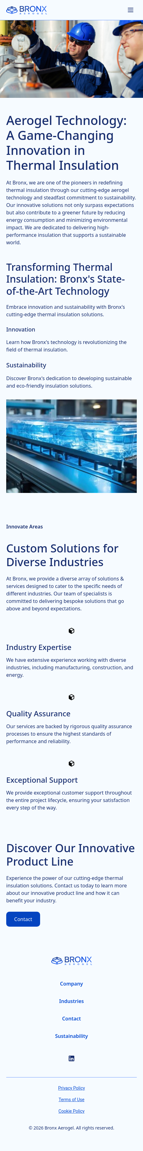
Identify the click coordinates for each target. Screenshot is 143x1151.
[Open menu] (130, 10)
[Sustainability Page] (71, 1036)
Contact (23, 919)
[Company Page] (71, 983)
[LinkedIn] (71, 1058)
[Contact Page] (71, 1018)
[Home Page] (26, 10)
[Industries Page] (71, 1001)
